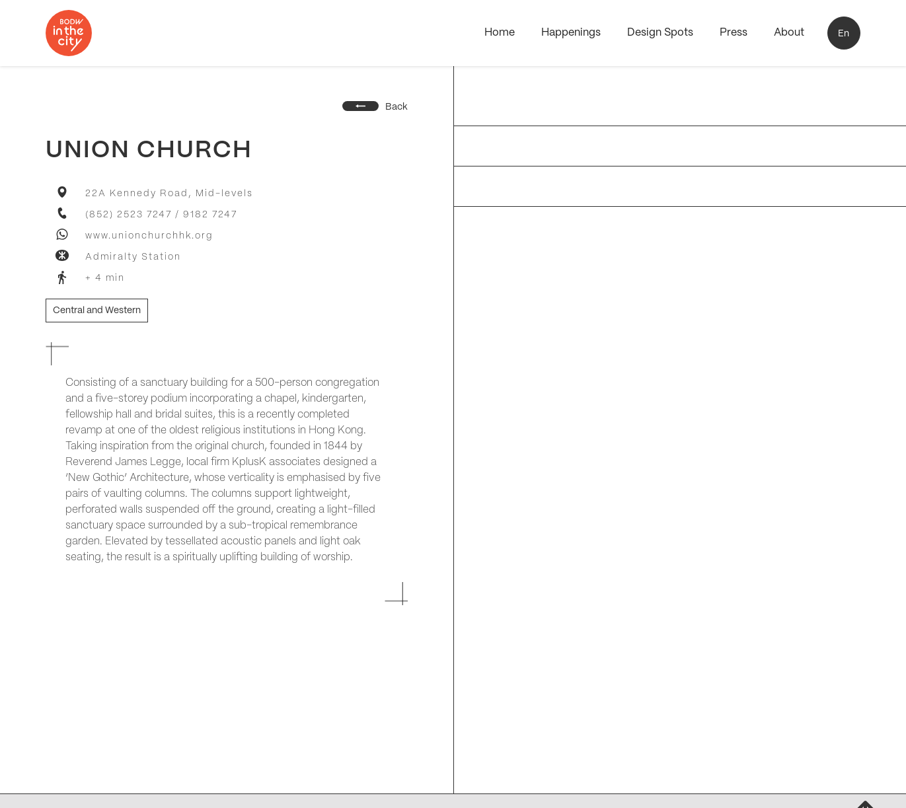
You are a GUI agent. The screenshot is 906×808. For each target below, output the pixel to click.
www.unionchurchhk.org (149, 235)
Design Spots (660, 33)
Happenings (571, 33)
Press (733, 33)
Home (499, 33)
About (789, 33)
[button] (843, 33)
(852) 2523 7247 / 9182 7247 (161, 214)
